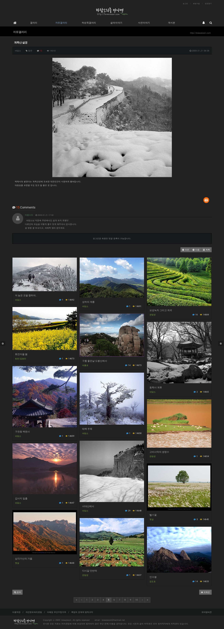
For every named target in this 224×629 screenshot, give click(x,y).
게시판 (171, 22)
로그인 (185, 3)
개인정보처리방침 (34, 612)
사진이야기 (144, 22)
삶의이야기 (116, 22)
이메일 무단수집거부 (56, 612)
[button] (185, 249)
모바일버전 (206, 612)
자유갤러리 (61, 22)
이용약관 (16, 612)
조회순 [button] (205, 592)
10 (136, 600)
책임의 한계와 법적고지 (82, 612)
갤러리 (33, 22)
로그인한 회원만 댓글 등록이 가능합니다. (112, 238)
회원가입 (196, 3)
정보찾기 (208, 3)
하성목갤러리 (89, 22)
